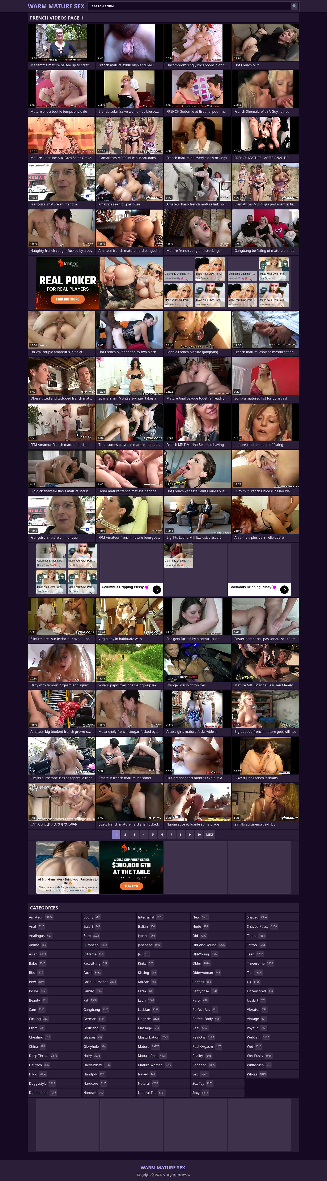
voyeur (257, 1028)
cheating (40, 1037)
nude (200, 926)
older (201, 963)
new (200, 917)
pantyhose (205, 991)
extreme (94, 954)
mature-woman (155, 1065)
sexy (200, 1093)
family (93, 991)
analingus (40, 936)
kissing (147, 972)
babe (37, 963)
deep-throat (43, 1056)
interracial (151, 917)
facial (93, 972)
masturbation (153, 1037)
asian (38, 954)
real (200, 1028)
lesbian (149, 1009)
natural (148, 1083)
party (200, 1000)
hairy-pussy (97, 1065)
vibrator (257, 1009)
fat (91, 1000)
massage (149, 1028)
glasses (93, 1037)
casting (39, 1019)
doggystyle (42, 1083)
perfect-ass (205, 1009)
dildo (38, 1074)
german (95, 1019)
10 (199, 834)
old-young (205, 954)
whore (257, 1074)
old (199, 936)
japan (147, 936)
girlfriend (95, 1028)
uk (253, 982)
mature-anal (152, 1056)
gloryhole (95, 1046)
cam (37, 1009)
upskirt (256, 1000)
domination (43, 1093)
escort (92, 926)
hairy (92, 1056)
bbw (37, 982)
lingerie (149, 1019)
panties (202, 982)
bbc (36, 972)
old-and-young (209, 945)
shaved (257, 917)
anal (37, 926)
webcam (258, 1037)
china (37, 1046)
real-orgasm (207, 1046)
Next (210, 834)
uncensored (260, 991)
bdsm (38, 991)
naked (147, 1074)
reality (202, 1056)
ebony (92, 917)
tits (255, 972)
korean (147, 982)
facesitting (96, 963)
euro (92, 936)
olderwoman (206, 972)
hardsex (94, 1093)
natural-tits (152, 1093)
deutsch (39, 1065)
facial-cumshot (100, 982)
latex (146, 991)
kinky (146, 963)
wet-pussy (259, 1056)
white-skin (259, 1065)
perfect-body (206, 1019)
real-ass (203, 1037)
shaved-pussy (262, 926)
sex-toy (202, 1083)
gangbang (97, 1009)
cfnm (37, 1028)
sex (200, 1074)
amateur (41, 917)
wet (254, 1046)
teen (255, 954)
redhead (204, 1065)
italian (147, 926)
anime (38, 945)
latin (146, 1000)
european (96, 945)
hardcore (95, 1083)
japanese (149, 945)
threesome (260, 963)
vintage (257, 1019)
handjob (95, 1074)
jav (144, 954)
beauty (38, 1000)
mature (149, 1046)
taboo (256, 936)
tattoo (256, 945)
